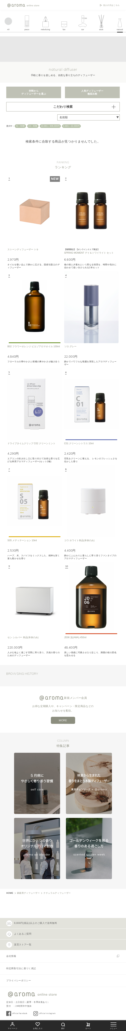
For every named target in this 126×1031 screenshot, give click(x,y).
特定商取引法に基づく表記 (21, 968)
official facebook (19, 1013)
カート (88, 1025)
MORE (63, 720)
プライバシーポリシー (18, 980)
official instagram (47, 1013)
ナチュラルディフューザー (57, 893)
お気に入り (37, 1025)
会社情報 (11, 956)
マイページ (12, 1025)
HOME (9, 893)
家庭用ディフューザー (28, 893)
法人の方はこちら (111, 5)
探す (63, 1025)
